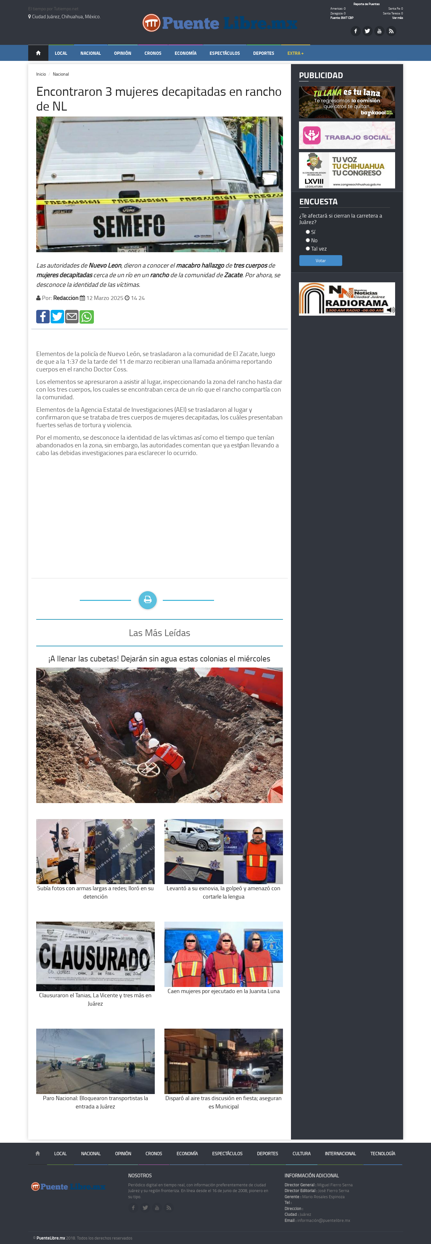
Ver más (397, 17)
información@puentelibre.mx (317, 1220)
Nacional (90, 53)
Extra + (295, 53)
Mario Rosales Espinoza (315, 1196)
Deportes (263, 53)
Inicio (41, 74)
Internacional (340, 1153)
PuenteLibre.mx (51, 1238)
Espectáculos (225, 53)
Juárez (298, 1214)
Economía (185, 53)
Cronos (153, 53)
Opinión (122, 53)
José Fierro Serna (317, 1190)
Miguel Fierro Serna (319, 1185)
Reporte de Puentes (366, 4)
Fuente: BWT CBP (341, 17)
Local (61, 53)
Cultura (302, 1153)
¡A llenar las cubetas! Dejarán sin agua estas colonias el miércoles (159, 658)
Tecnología (382, 1153)
